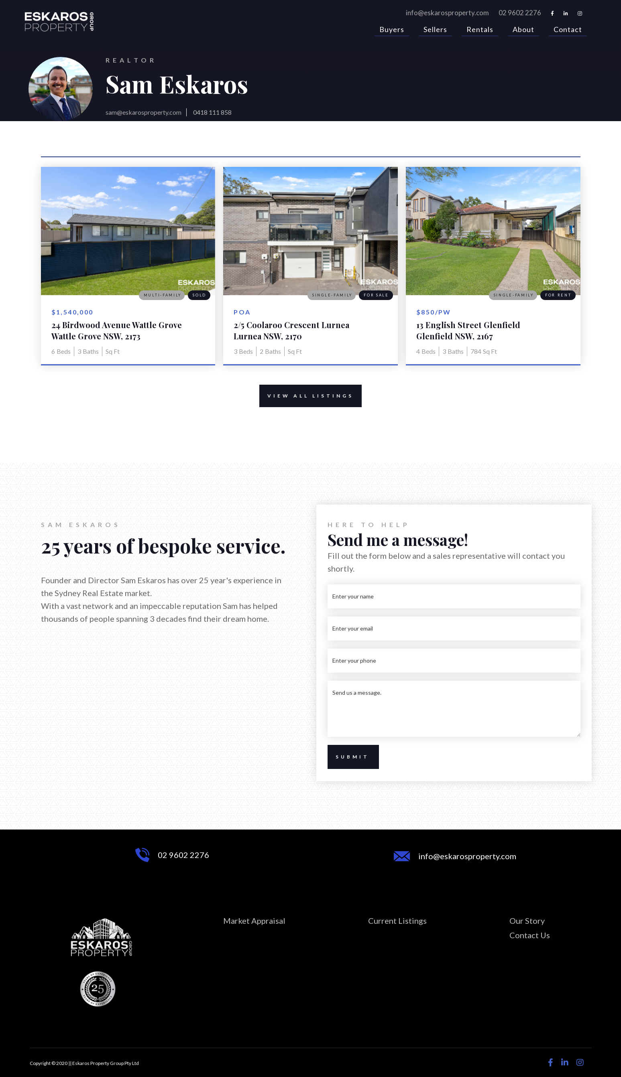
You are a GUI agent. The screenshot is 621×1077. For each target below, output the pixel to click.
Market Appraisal (254, 920)
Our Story (527, 920)
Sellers (435, 30)
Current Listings (397, 920)
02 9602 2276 (520, 12)
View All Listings (306, 396)
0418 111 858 (212, 112)
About (523, 30)
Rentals (480, 30)
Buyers (392, 30)
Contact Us (529, 935)
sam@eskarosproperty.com (143, 112)
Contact (568, 30)
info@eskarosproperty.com (447, 12)
